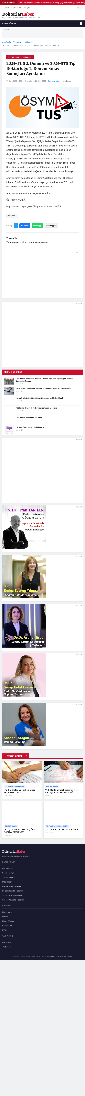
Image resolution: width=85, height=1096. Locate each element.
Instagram (6, 942)
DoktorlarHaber (54, 81)
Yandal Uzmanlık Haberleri (13, 900)
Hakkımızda (7, 912)
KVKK (4, 930)
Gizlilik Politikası (53, 956)
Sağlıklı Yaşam (8, 877)
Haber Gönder (9, 23)
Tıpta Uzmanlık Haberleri (23, 42)
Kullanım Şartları (66, 956)
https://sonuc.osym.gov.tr (38, 182)
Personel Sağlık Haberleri (12, 891)
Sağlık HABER (8, 873)
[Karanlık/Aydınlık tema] (80, 7)
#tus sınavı (12, 216)
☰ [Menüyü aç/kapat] (81, 23)
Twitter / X (6, 947)
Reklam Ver (7, 926)
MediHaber (7, 882)
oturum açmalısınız (38, 242)
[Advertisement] (42, 273)
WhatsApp (37, 226)
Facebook (25, 226)
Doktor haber (7, 868)
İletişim (27, 8)
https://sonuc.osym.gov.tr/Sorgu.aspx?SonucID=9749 (34, 206)
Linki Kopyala (51, 226)
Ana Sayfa (6, 42)
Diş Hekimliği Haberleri (11, 886)
